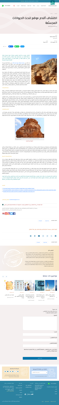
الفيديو (56, 391)
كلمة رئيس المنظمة (19, 388)
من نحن (38, 5)
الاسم (55, 332)
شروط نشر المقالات (53, 401)
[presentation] (3, 276)
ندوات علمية (29, 5)
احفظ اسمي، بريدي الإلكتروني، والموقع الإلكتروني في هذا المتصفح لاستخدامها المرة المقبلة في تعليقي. (40, 350)
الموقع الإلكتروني (53, 343)
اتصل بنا (18, 5)
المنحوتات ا (40, 220)
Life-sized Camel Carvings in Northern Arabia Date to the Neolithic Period (18, 188)
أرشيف (43, 401)
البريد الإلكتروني (53, 337)
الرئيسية (56, 13)
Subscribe (46, 372)
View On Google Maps (10, 391)
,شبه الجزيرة (47, 220)
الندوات (56, 393)
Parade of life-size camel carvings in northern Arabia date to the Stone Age (19, 191)
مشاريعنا (20, 390)
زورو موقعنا (22, 1)
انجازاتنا (21, 392)
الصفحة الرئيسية (43, 5)
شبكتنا (34, 5)
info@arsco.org (28, 387)
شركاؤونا (20, 397)
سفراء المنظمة (23, 5)
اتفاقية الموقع (47, 401)
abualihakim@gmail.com (14, 199)
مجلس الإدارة (20, 385)
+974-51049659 (7, 5)
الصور (56, 389)
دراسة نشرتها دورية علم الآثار (18, 63)
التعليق (55, 315)
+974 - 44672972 (28, 385)
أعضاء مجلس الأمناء (19, 395)
